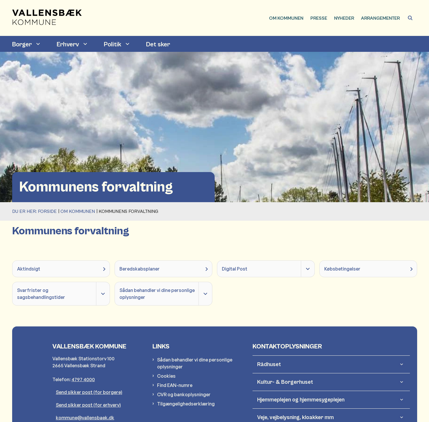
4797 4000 (83, 379)
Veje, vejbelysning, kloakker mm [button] (295, 417)
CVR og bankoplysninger (184, 394)
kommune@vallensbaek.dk (85, 418)
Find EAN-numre (174, 385)
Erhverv (68, 44)
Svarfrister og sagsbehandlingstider (41, 293)
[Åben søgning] (410, 18)
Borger (22, 44)
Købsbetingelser (342, 269)
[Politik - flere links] (126, 44)
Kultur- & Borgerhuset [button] (285, 382)
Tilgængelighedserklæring (186, 404)
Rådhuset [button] (269, 364)
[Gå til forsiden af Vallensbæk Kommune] (47, 18)
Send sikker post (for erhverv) (88, 405)
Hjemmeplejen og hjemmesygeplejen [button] (301, 400)
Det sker (158, 44)
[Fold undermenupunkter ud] (308, 268)
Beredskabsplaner (139, 269)
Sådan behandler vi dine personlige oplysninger (157, 293)
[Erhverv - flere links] (84, 44)
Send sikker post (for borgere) (89, 392)
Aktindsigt (28, 269)
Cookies (166, 376)
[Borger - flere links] (37, 44)
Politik (112, 44)
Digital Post (234, 269)
